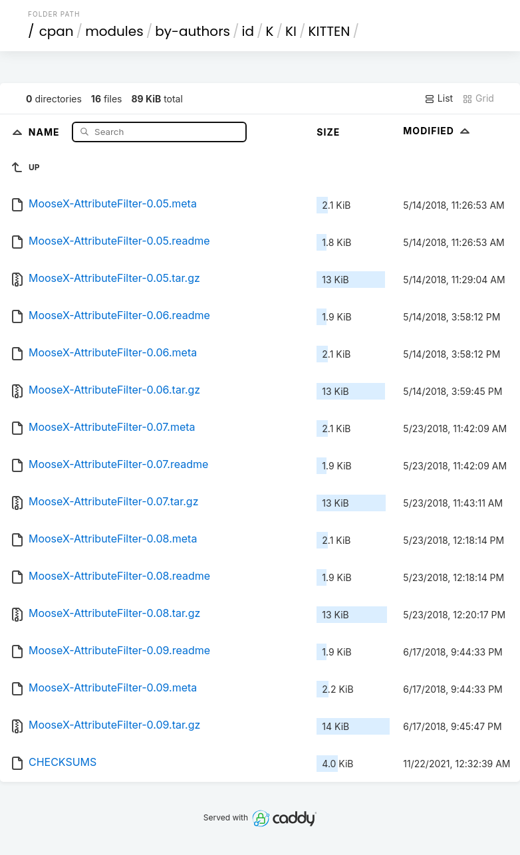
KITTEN (329, 31)
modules (114, 31)
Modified (438, 130)
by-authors (192, 31)
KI (291, 31)
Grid (478, 98)
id (248, 31)
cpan (56, 31)
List (438, 98)
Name (46, 131)
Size (328, 132)
